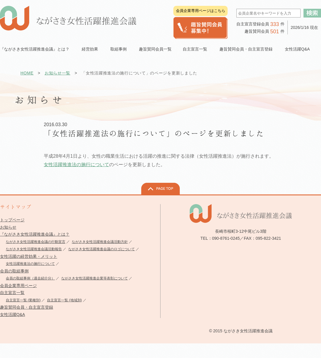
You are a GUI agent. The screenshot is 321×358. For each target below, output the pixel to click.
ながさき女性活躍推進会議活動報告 (34, 249)
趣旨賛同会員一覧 (155, 49)
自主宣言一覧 (12, 292)
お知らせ (8, 227)
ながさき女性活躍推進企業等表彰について (94, 278)
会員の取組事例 (14, 271)
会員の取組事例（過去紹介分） (30, 278)
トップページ (12, 220)
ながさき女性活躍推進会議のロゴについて (101, 249)
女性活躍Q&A (297, 49)
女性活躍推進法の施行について (76, 164)
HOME (27, 73)
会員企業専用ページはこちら (200, 11)
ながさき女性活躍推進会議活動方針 (100, 242)
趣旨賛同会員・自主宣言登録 (26, 307)
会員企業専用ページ (18, 285)
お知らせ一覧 (57, 73)
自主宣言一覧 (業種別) (23, 300)
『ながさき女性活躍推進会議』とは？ (34, 234)
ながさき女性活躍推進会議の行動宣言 (35, 242)
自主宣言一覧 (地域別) (64, 300)
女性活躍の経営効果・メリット (28, 256)
